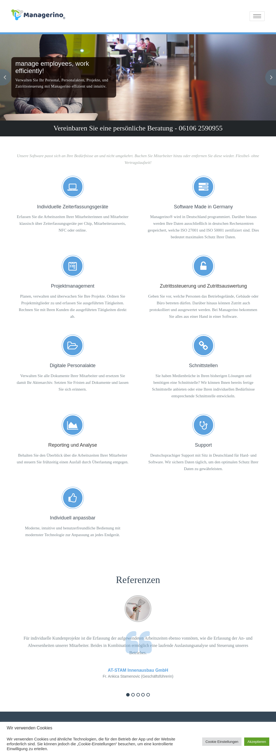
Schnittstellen (203, 365)
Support (203, 445)
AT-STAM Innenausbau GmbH (138, 670)
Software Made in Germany (203, 206)
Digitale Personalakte (72, 365)
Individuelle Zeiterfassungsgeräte (72, 206)
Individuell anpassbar (72, 517)
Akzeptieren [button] (256, 742)
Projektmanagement (72, 286)
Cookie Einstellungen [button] (221, 742)
